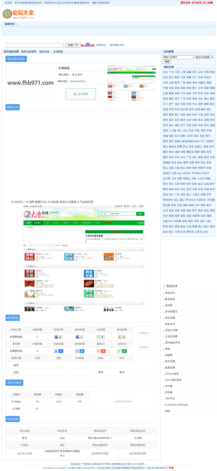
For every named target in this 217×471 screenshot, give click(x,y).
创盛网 (169, 355)
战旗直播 (170, 367)
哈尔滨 (186, 173)
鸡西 (179, 178)
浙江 (194, 72)
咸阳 (185, 205)
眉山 (194, 157)
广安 (188, 157)
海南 (188, 82)
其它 (177, 98)
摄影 (183, 136)
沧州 (211, 146)
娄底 (203, 216)
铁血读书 (170, 324)
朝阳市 (202, 168)
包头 (176, 200)
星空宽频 (170, 361)
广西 (183, 82)
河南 (206, 72)
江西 (183, 77)
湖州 (165, 120)
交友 (205, 232)
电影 (171, 136)
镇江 (209, 109)
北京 (165, 72)
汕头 (200, 98)
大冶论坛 (58, 51)
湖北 (212, 72)
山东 (200, 72)
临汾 (200, 184)
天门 (202, 141)
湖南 (183, 88)
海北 (206, 210)
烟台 (171, 125)
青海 (177, 88)
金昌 (171, 210)
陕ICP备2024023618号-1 (84, 468)
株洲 (171, 216)
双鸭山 (186, 178)
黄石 (196, 136)
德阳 (197, 152)
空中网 (169, 386)
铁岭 (194, 168)
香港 (188, 88)
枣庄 (212, 120)
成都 (177, 152)
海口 (171, 194)
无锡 (165, 109)
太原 (177, 184)
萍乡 (173, 162)
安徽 (188, 77)
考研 (203, 130)
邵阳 (183, 216)
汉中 (197, 205)
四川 (171, 77)
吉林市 (166, 173)
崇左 (183, 189)
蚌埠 (197, 162)
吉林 (200, 77)
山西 (171, 82)
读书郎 (169, 305)
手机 (197, 130)
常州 (171, 109)
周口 (179, 130)
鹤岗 (208, 178)
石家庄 (210, 141)
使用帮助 (116, 464)
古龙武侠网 (171, 336)
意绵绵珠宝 (171, 311)
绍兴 (212, 114)
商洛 (203, 205)
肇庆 (212, 98)
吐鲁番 (177, 221)
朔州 (183, 184)
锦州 (188, 168)
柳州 (165, 189)
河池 (206, 189)
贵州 (194, 82)
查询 (100, 372)
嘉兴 (171, 120)
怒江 (171, 232)
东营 (165, 125)
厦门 (177, 114)
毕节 (209, 194)
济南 (194, 120)
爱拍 (167, 349)
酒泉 (188, 210)
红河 (183, 232)
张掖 (183, 210)
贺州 (188, 189)
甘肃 (171, 88)
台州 (188, 120)
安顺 (203, 194)
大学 (194, 93)
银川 (209, 205)
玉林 (194, 189)
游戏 (177, 93)
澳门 (194, 88)
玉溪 (188, 226)
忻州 (188, 184)
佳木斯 (166, 178)
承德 (205, 146)
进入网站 (83, 94)
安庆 (209, 162)
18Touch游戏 (172, 373)
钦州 (212, 189)
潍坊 (177, 125)
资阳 (203, 152)
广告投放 (85, 464)
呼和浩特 (168, 200)
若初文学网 (171, 330)
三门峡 (172, 130)
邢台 (185, 146)
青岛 (200, 120)
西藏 (212, 88)
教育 (177, 82)
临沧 (165, 232)
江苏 (177, 72)
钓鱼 (206, 93)
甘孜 (177, 157)
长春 (209, 168)
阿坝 (171, 157)
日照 (188, 125)
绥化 (171, 184)
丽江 (206, 226)
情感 (212, 93)
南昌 (200, 157)
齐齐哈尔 (196, 173)
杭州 (194, 114)
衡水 (171, 152)
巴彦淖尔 (201, 200)
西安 (173, 205)
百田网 (169, 392)
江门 (165, 104)
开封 (206, 125)
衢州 (183, 120)
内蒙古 (202, 82)
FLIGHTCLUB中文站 (176, 405)
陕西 (209, 82)
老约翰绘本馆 (172, 342)
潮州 (200, 104)
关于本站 (106, 464)
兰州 (165, 210)
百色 (200, 189)
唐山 (165, 146)
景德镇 (166, 162)
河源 (183, 104)
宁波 (200, 114)
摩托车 (190, 232)
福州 (165, 114)
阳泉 (194, 184)
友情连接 (96, 464)
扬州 (203, 109)
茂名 (177, 104)
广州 (183, 98)
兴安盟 (211, 200)
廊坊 (165, 152)
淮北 (203, 162)
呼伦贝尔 (190, 200)
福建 (188, 72)
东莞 (188, 104)
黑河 (165, 184)
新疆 (206, 88)
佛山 (206, 98)
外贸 (200, 93)
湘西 (209, 216)
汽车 (183, 93)
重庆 (177, 77)
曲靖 (183, 226)
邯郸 (179, 146)
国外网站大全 (117, 45)
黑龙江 (207, 77)
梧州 (177, 189)
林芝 (171, 226)
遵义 (188, 194)
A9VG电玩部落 (173, 380)
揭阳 (206, 104)
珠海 (194, 98)
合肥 (191, 162)
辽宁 (194, 77)
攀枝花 (190, 152)
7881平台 (170, 398)
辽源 (173, 173)
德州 (194, 125)
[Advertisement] (63, 23)
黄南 (212, 210)
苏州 (177, 109)
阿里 (165, 226)
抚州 (206, 157)
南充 (209, 152)
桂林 (171, 189)
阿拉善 (166, 205)
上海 (183, 72)
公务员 (198, 232)
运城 (206, 184)
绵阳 (183, 152)
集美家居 (170, 299)
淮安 (191, 109)
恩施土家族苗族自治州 (187, 141)
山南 (208, 221)
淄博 (206, 120)
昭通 (194, 226)
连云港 (184, 109)
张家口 (198, 146)
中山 (194, 104)
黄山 (165, 168)
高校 (165, 98)
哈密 (184, 221)
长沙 (165, 216)
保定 (191, 146)
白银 (177, 210)
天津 (165, 82)
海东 (200, 210)
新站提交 (75, 464)
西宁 (194, 210)
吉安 (212, 157)
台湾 (200, 88)
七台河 (201, 178)
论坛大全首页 (28, 51)
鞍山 (183, 168)
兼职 (171, 98)
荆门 (208, 136)
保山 (200, 226)
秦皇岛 (172, 146)
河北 (165, 77)
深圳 (188, 98)
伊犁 (196, 221)
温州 (206, 114)
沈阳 (171, 168)
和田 (190, 221)
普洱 (212, 226)
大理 (177, 232)
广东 (171, 72)
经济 (191, 130)
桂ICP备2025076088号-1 (134, 464)
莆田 (171, 114)
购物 (171, 93)
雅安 (165, 157)
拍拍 (167, 411)
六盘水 (196, 194)
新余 (179, 162)
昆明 (177, 226)
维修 (165, 136)
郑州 (200, 125)
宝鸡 (179, 205)
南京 (212, 104)
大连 (177, 168)
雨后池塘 (170, 317)
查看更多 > (144, 333)
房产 (171, 104)
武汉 (185, 130)
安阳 (165, 130)
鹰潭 (185, 162)
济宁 (183, 125)
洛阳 (212, 125)
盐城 (197, 109)
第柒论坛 (170, 293)
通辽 (182, 200)
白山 (179, 173)
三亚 (177, 194)
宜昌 (202, 136)
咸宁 (171, 141)
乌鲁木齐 (168, 221)
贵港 (165, 194)
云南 (165, 93)
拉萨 (202, 221)
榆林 (191, 205)
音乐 (177, 136)
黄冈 (165, 141)
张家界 (196, 216)
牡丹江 (206, 173)
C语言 (189, 136)
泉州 (188, 114)
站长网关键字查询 (123, 401)
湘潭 (177, 216)
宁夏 (165, 88)
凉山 (183, 157)
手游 (209, 130)
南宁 (212, 184)
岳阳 (188, 216)
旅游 (188, 93)
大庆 (173, 178)
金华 (177, 120)
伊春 (193, 178)
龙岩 (183, 114)
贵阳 (183, 194)
